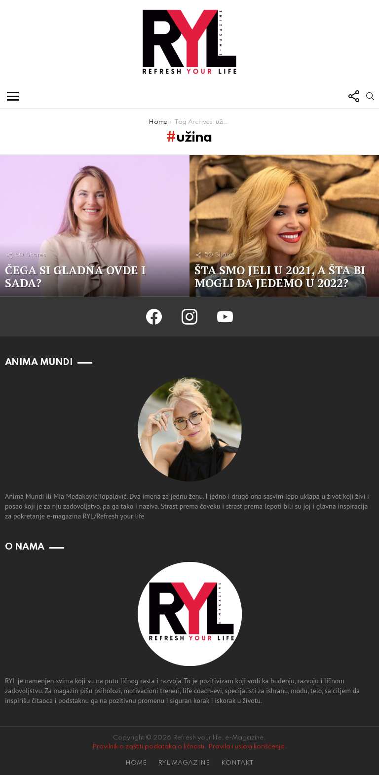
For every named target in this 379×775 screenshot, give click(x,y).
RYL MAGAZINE (184, 763)
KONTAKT (237, 763)
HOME (136, 763)
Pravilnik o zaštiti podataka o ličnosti (148, 746)
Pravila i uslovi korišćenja (246, 746)
